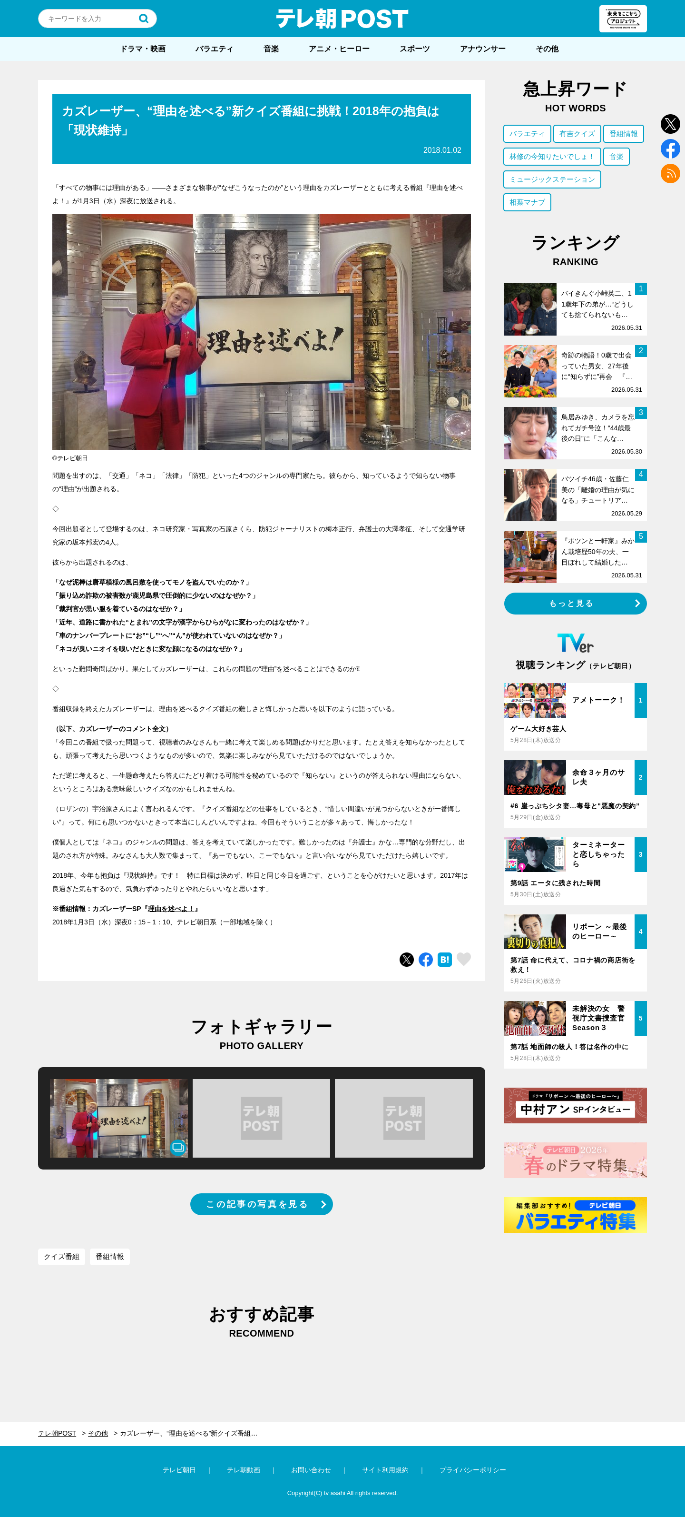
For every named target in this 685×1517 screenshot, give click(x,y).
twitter (670, 124)
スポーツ (415, 49)
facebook (670, 149)
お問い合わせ (311, 1470)
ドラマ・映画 (143, 49)
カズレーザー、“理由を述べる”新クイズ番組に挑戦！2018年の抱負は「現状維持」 (196, 1433)
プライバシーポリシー (473, 1470)
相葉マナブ (527, 202)
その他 (547, 49)
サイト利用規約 (385, 1470)
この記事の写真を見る (257, 1204)
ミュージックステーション (552, 179)
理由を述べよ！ (171, 908)
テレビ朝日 (179, 1470)
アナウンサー (483, 49)
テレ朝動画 (243, 1470)
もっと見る (572, 603)
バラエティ (215, 49)
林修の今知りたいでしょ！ (552, 156)
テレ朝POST (342, 18)
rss (670, 173)
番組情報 (110, 1256)
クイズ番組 (61, 1256)
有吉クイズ (577, 133)
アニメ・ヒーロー (339, 49)
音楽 (271, 49)
